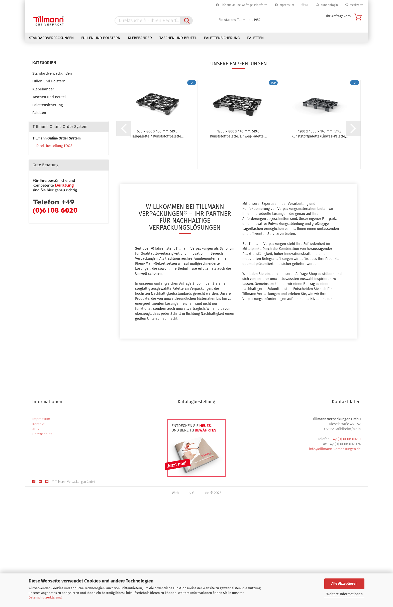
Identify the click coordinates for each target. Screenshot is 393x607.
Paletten (255, 38)
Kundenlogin (327, 5)
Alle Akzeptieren (344, 583)
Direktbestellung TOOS (54, 246)
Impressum (284, 5)
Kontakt (38, 524)
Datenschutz (42, 534)
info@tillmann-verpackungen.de (335, 549)
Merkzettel (354, 5)
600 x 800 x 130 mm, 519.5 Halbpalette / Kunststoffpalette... (156, 233)
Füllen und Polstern (100, 38)
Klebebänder (140, 38)
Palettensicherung (222, 38)
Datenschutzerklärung (45, 597)
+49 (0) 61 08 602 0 (346, 539)
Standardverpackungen (51, 38)
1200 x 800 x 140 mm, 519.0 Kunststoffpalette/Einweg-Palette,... (238, 233)
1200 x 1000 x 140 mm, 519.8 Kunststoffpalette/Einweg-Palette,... (319, 233)
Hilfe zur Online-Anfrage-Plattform (241, 5)
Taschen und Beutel (178, 38)
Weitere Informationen (344, 594)
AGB (35, 529)
